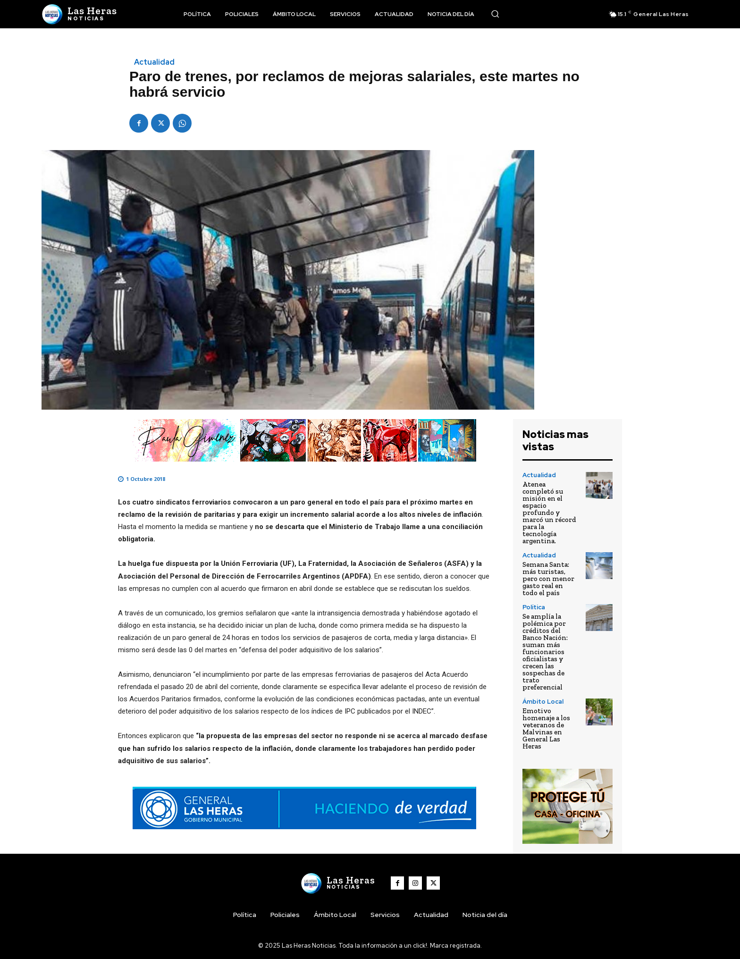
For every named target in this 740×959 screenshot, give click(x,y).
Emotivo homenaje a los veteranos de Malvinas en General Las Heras (546, 728)
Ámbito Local (542, 701)
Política (533, 607)
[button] (495, 13)
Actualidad (154, 62)
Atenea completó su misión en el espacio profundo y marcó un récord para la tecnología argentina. (549, 512)
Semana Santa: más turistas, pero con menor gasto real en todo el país (548, 578)
